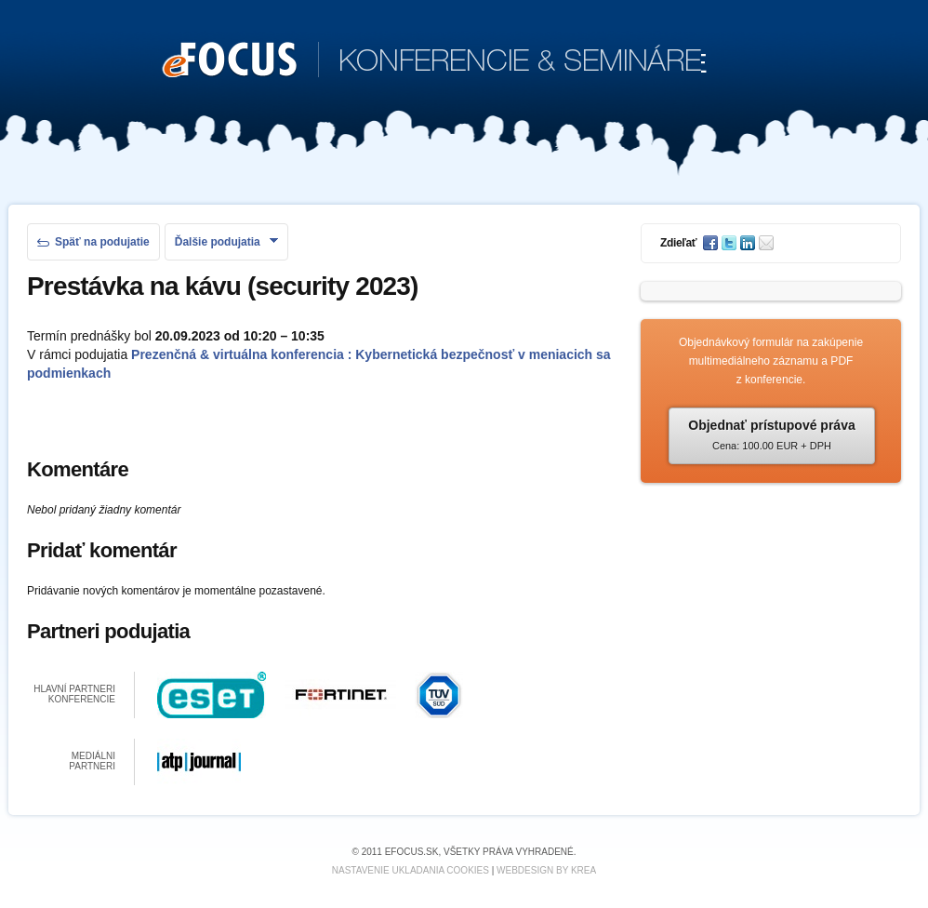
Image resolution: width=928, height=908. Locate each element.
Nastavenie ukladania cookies (410, 870)
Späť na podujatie (93, 241)
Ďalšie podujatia (226, 241)
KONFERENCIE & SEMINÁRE (435, 61)
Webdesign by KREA (546, 870)
